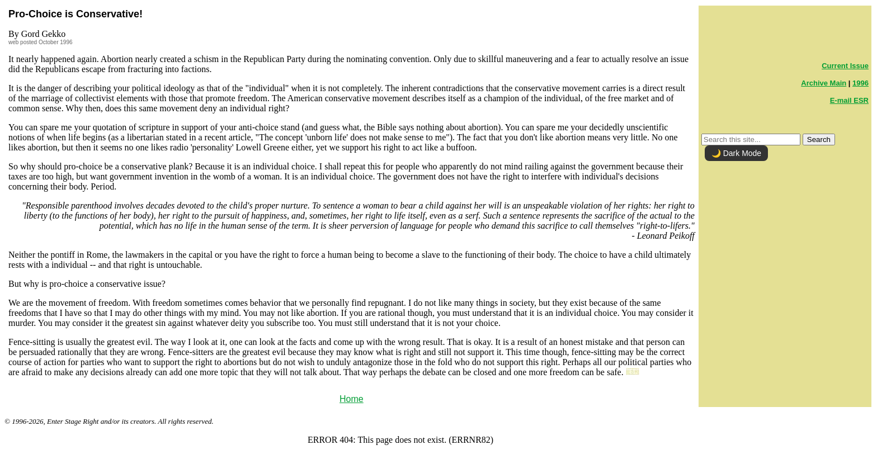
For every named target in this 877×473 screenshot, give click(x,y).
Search (819, 139)
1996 (860, 83)
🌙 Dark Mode (736, 153)
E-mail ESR (849, 100)
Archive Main (823, 83)
